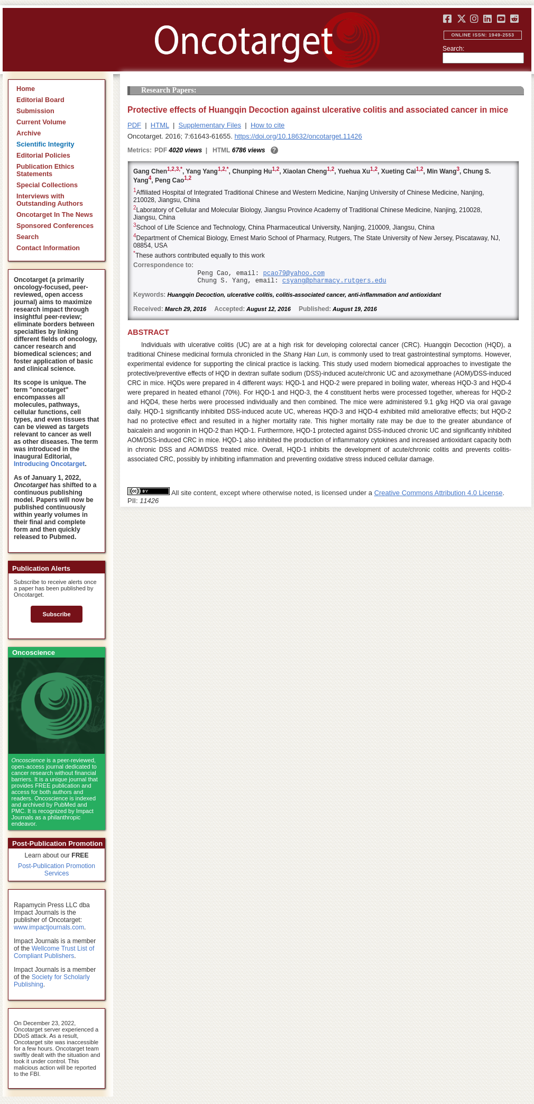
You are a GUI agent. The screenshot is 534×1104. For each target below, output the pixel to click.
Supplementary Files (210, 125)
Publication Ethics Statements (45, 170)
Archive (28, 133)
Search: (453, 48)
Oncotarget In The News (54, 214)
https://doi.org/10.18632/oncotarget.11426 (298, 136)
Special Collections (47, 185)
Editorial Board (40, 100)
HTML (160, 125)
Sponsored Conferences (55, 226)
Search (27, 237)
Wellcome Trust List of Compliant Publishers (54, 952)
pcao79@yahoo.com (294, 273)
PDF (134, 125)
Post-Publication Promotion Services (56, 869)
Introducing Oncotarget (49, 464)
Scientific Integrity (45, 144)
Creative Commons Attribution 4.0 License (438, 493)
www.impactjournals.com (49, 927)
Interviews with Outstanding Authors (49, 200)
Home (25, 89)
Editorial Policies (43, 155)
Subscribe (56, 614)
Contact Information (48, 248)
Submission (35, 111)
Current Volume (41, 122)
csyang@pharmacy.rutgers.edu (334, 281)
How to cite (267, 125)
